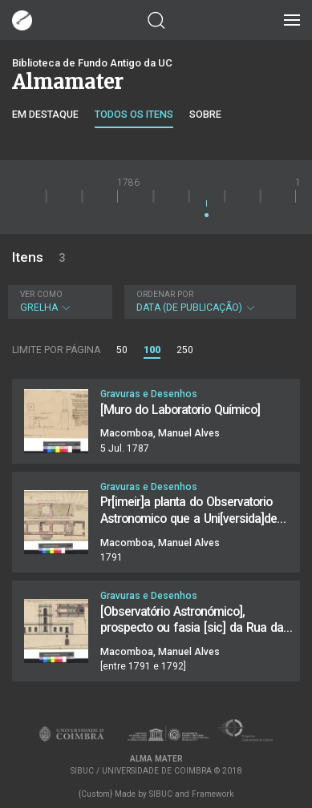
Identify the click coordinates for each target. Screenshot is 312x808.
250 (184, 350)
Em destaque (45, 114)
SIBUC (160, 794)
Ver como (41, 294)
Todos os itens (134, 114)
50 (122, 350)
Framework (212, 794)
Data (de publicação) (208, 301)
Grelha (58, 301)
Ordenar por (164, 294)
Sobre (205, 114)
